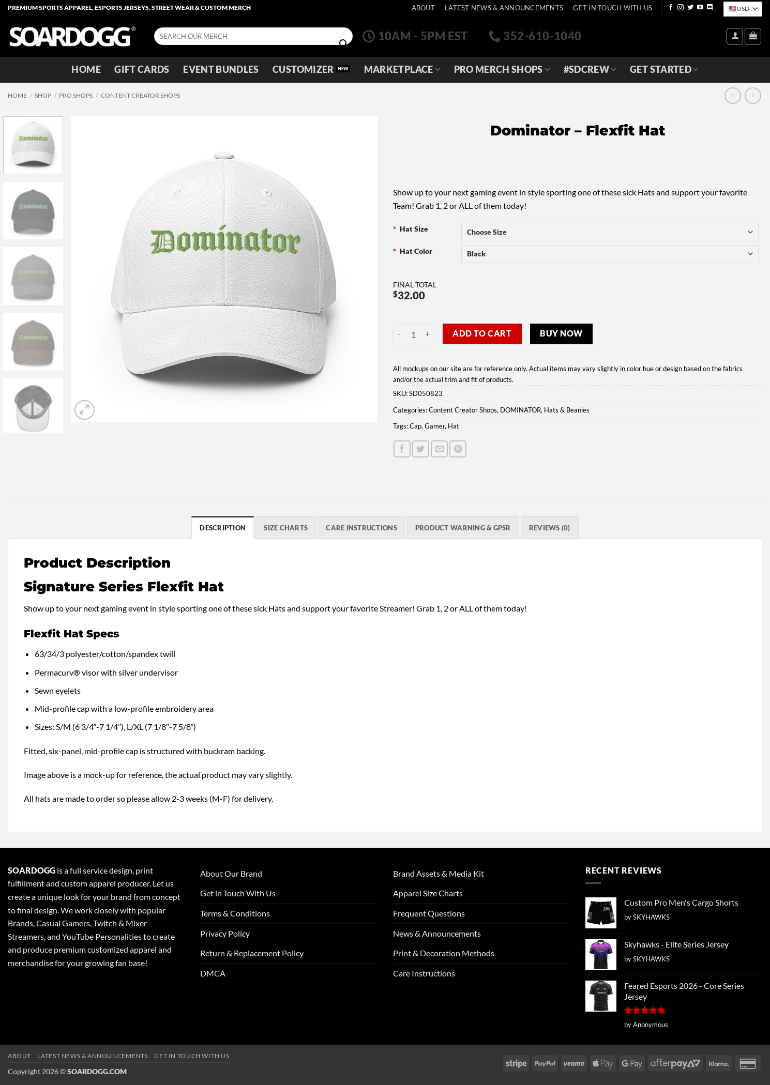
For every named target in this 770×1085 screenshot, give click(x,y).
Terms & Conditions (235, 913)
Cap (415, 426)
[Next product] (732, 95)
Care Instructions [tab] (361, 528)
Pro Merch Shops (502, 69)
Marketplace (402, 69)
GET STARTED (664, 69)
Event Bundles (221, 69)
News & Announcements (437, 933)
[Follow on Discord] (710, 7)
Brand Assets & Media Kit (438, 873)
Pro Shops (76, 95)
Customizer (303, 69)
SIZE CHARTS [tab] (286, 528)
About (423, 8)
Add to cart (481, 333)
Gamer (435, 426)
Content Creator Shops (140, 95)
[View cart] (753, 36)
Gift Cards (142, 69)
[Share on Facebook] (402, 448)
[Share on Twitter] (420, 448)
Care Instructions (424, 973)
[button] (735, 36)
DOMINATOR (520, 410)
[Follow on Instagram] (680, 7)
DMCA (212, 973)
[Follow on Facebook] (671, 7)
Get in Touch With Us (238, 893)
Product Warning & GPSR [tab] (463, 528)
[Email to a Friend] (439, 448)
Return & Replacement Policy (252, 953)
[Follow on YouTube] (700, 7)
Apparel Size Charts (428, 893)
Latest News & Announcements (504, 8)
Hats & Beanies (567, 410)
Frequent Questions (429, 913)
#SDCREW (590, 69)
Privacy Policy (225, 933)
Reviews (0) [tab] (549, 528)
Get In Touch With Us (612, 8)
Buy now (561, 333)
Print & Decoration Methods (443, 953)
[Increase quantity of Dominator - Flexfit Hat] (428, 334)
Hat (453, 426)
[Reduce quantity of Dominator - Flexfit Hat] (399, 334)
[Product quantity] (413, 334)
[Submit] (343, 44)
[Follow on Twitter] (690, 7)
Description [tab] (223, 528)
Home (85, 69)
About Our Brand (231, 873)
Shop (43, 95)
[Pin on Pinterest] (457, 448)
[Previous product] (753, 95)
